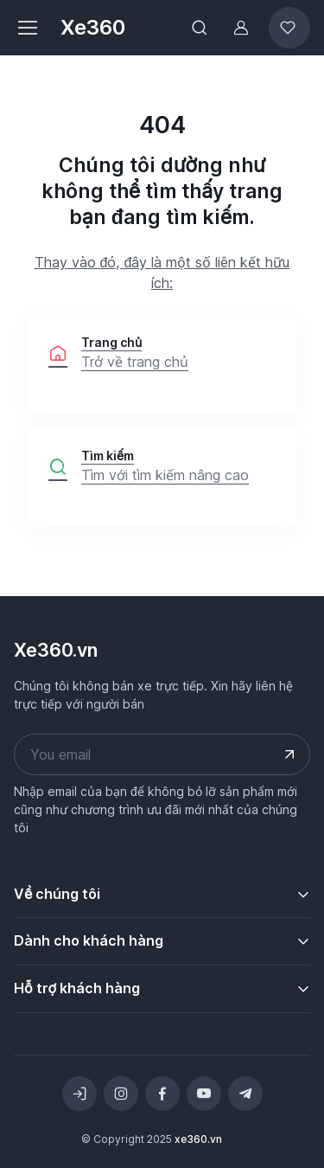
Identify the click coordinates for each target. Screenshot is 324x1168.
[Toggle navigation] (27, 27)
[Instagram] (121, 1093)
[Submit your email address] (289, 754)
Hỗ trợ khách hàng (77, 988)
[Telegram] (245, 1093)
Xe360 (92, 27)
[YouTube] (204, 1093)
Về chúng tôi (57, 893)
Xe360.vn (56, 650)
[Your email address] (162, 754)
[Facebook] (162, 1093)
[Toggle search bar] (199, 27)
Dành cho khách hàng (88, 940)
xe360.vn (198, 1139)
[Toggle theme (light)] (79, 1093)
